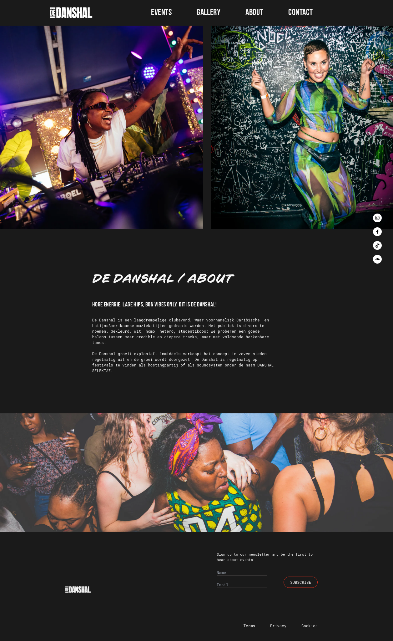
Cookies (309, 625)
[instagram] (377, 218)
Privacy (278, 625)
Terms (249, 625)
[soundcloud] (377, 259)
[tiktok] (377, 245)
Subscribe (300, 582)
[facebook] (377, 231)
